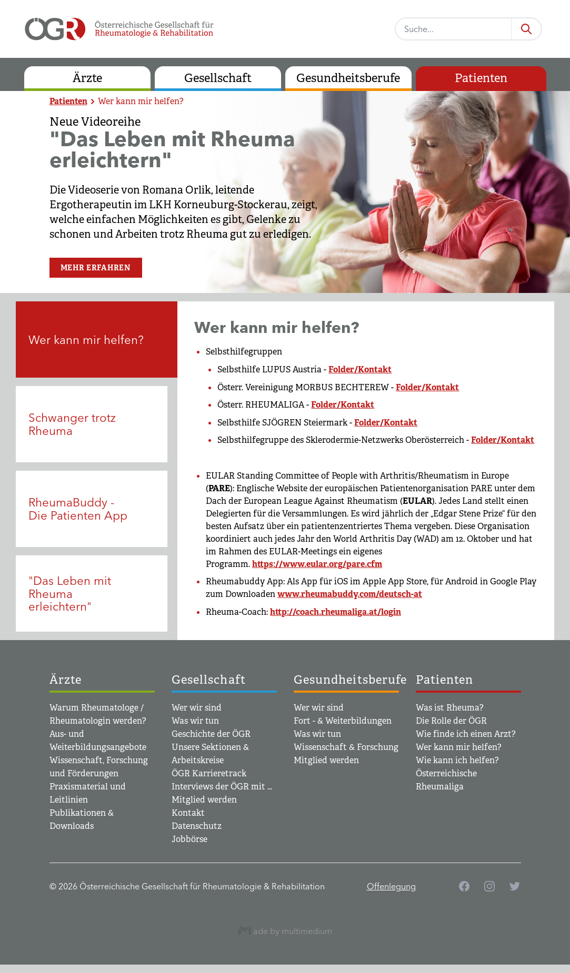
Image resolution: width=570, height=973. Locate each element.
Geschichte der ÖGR (211, 733)
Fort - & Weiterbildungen (343, 720)
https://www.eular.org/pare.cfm (317, 564)
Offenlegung (391, 886)
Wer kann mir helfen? (141, 101)
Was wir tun (195, 720)
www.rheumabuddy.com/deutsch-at (349, 594)
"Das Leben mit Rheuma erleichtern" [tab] (69, 593)
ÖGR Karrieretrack (209, 773)
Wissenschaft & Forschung (346, 747)
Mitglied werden (204, 799)
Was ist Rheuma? (450, 707)
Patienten (481, 78)
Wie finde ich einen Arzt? (466, 733)
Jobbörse (189, 839)
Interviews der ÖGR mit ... (222, 786)
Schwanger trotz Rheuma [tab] (72, 424)
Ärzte (87, 78)
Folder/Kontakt (360, 369)
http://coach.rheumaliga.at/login (335, 611)
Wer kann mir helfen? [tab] (86, 339)
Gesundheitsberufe (348, 78)
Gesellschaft (218, 78)
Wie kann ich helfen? (457, 760)
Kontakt (188, 812)
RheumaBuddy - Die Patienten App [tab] (77, 509)
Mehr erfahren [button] (96, 267)
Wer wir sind (197, 707)
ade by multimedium (285, 930)
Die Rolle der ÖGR (451, 720)
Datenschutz (197, 826)
